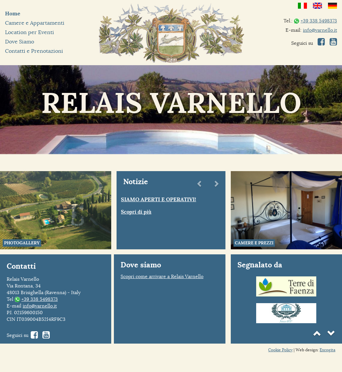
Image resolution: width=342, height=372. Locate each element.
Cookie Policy (280, 349)
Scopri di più (136, 212)
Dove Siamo (19, 41)
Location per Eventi (29, 32)
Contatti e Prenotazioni (34, 50)
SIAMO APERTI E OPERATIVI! (158, 199)
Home (12, 13)
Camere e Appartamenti (34, 22)
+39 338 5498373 (319, 21)
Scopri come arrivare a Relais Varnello (162, 276)
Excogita (327, 349)
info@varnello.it (320, 30)
